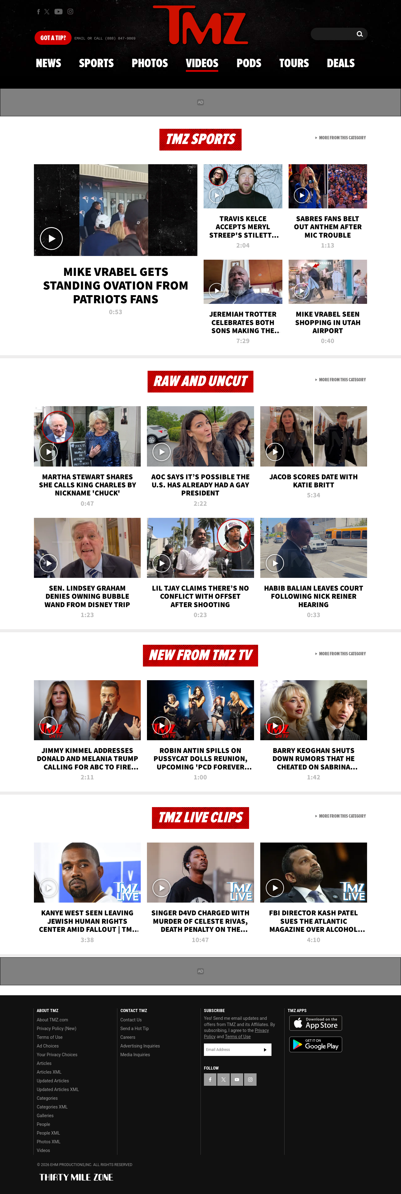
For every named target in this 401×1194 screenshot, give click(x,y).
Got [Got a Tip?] (53, 38)
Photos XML (48, 1141)
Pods (249, 63)
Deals (341, 63)
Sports (96, 63)
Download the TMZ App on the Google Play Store (315, 1044)
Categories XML (52, 1106)
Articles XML (49, 1072)
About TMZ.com (52, 1019)
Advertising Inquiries (140, 1045)
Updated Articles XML (58, 1089)
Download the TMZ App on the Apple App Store (315, 1023)
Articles (44, 1063)
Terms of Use (50, 1037)
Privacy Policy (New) (56, 1028)
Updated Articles (53, 1080)
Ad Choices (48, 1045)
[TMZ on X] (48, 11)
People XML (48, 1133)
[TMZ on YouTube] (237, 1079)
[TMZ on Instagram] (70, 11)
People (43, 1124)
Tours (294, 63)
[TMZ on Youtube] (58, 11)
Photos (150, 63)
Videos (202, 63)
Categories (47, 1098)
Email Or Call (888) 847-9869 (104, 38)
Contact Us (131, 1019)
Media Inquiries (135, 1054)
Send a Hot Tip (134, 1028)
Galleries (45, 1115)
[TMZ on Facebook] (38, 11)
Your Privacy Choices (57, 1054)
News (48, 63)
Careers (127, 1037)
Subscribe (265, 1049)
